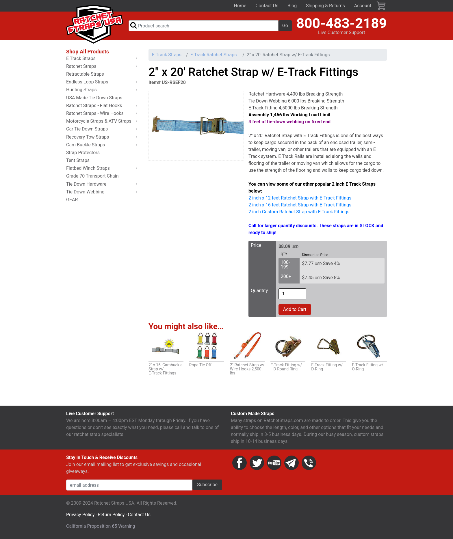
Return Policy (111, 514)
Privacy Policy (80, 514)
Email (291, 462)
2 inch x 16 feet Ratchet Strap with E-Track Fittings (299, 205)
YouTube (274, 462)
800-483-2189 (341, 23)
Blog (292, 5)
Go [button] (285, 25)
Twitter (257, 462)
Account (362, 5)
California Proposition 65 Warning (100, 526)
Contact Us (267, 5)
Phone (309, 462)
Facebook (239, 462)
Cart (381, 6)
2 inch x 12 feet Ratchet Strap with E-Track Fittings (299, 198)
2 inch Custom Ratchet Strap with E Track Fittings (299, 212)
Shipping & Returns (325, 5)
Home (240, 5)
